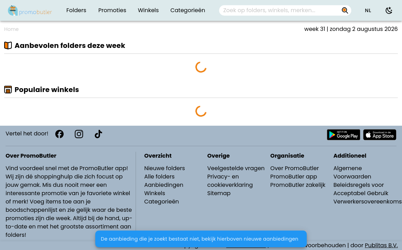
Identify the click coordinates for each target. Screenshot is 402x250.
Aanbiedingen (163, 185)
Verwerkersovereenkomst (365, 202)
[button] (368, 10)
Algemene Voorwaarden (352, 172)
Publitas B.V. (381, 245)
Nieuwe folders (164, 168)
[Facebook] (59, 134)
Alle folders (159, 177)
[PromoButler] (30, 10)
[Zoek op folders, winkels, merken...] (345, 10)
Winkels (154, 193)
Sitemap (219, 193)
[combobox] (285, 10)
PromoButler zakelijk (297, 185)
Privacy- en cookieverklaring (230, 181)
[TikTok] (98, 134)
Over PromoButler (294, 168)
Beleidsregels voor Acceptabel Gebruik (360, 189)
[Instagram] (79, 134)
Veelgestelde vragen (236, 168)
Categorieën (161, 202)
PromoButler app (293, 177)
